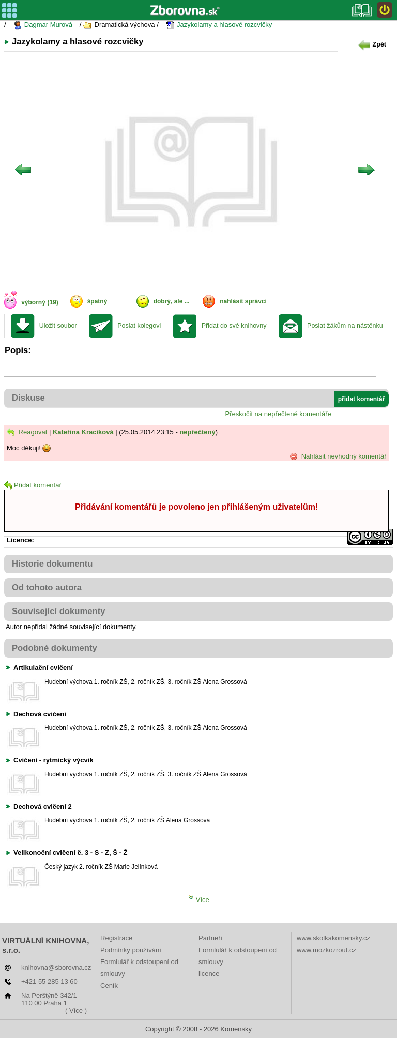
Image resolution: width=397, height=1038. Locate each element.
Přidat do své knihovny (234, 325)
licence (208, 974)
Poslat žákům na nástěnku (345, 325)
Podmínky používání (130, 950)
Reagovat (27, 432)
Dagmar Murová (42, 25)
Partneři (210, 938)
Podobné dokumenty (54, 648)
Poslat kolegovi (139, 325)
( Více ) (76, 1010)
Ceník (109, 985)
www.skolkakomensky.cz (333, 938)
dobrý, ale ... (172, 301)
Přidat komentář (33, 485)
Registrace (116, 938)
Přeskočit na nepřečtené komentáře (278, 414)
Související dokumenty (58, 611)
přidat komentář (361, 399)
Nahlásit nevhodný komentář (337, 456)
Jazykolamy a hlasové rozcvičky (218, 25)
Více (199, 900)
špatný (97, 301)
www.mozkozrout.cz (326, 950)
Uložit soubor (58, 325)
